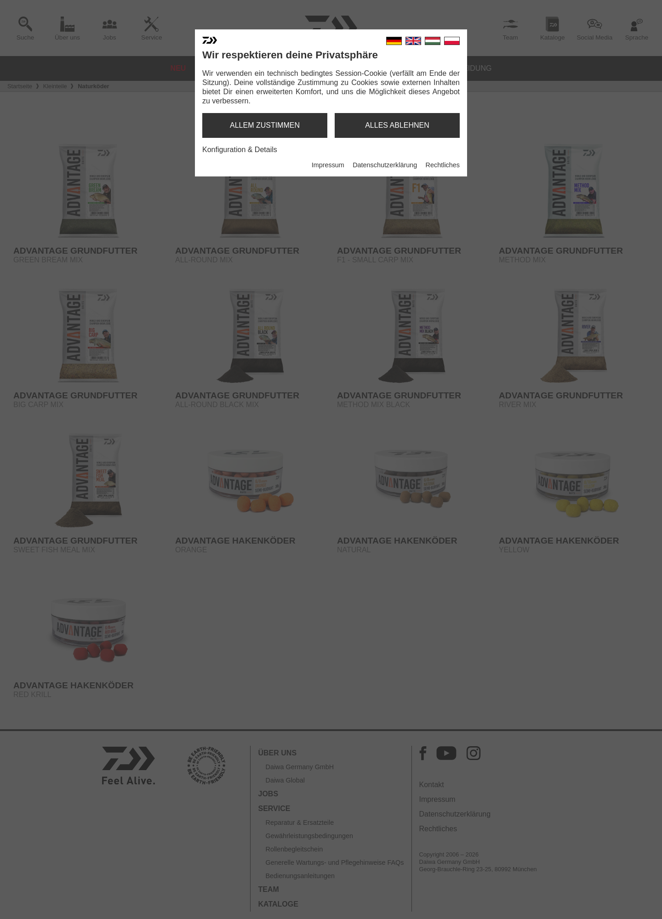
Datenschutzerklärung (385, 165)
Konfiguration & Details (239, 149)
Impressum (328, 165)
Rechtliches (443, 165)
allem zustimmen (265, 125)
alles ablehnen (397, 125)
